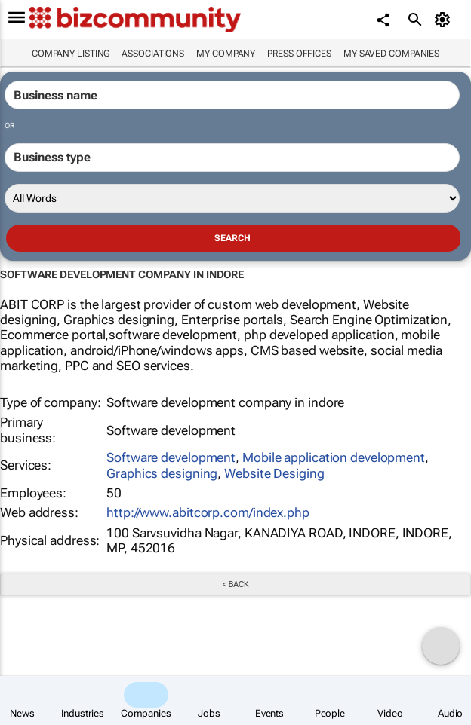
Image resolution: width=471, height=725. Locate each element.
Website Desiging (274, 473)
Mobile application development (333, 457)
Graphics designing (161, 473)
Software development (171, 457)
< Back (235, 584)
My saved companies (391, 53)
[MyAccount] (445, 19)
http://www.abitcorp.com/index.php (207, 512)
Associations (153, 53)
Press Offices (299, 53)
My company (225, 53)
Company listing (71, 53)
